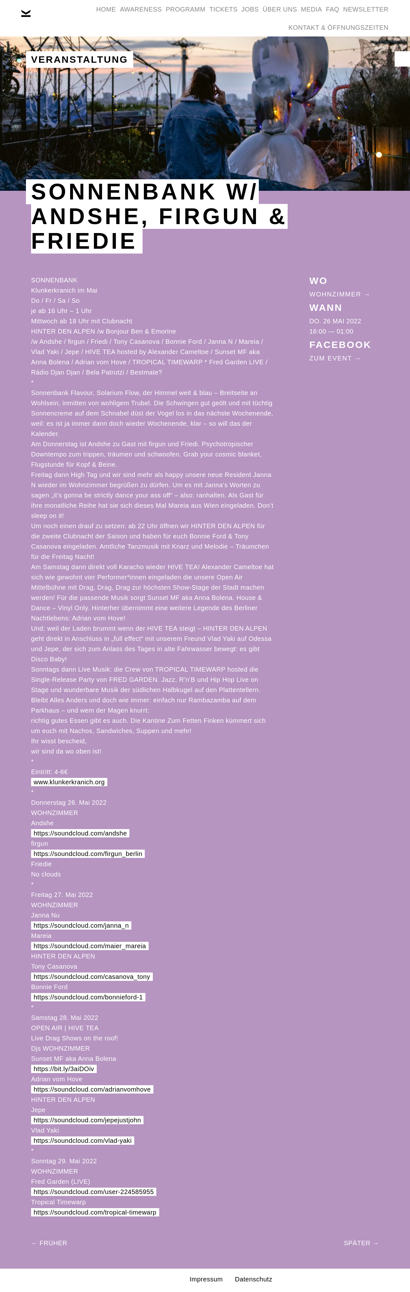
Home (93, 15)
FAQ (377, 15)
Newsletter (249, 46)
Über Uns (308, 15)
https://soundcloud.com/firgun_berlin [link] (88, 853)
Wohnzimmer (335, 294)
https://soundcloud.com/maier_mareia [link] (90, 945)
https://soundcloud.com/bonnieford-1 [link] (88, 997)
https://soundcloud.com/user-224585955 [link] (94, 1191)
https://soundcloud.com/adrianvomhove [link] (92, 1089)
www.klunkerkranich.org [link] (69, 782)
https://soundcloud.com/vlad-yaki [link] (83, 1140)
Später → (361, 1243)
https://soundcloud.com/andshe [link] (80, 833)
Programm (189, 15)
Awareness (136, 15)
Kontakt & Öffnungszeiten (334, 46)
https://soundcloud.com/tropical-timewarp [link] (95, 1212)
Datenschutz (253, 1279)
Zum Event (330, 358)
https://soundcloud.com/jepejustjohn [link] (87, 1120)
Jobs (270, 15)
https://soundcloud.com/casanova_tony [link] (92, 976)
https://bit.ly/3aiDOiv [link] (64, 1068)
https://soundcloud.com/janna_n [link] (81, 925)
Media (348, 15)
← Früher (49, 1243)
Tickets (235, 15)
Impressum (206, 1279)
